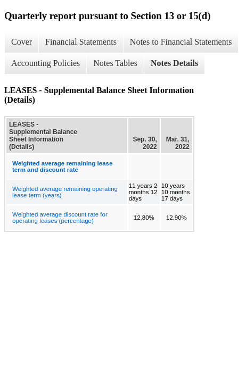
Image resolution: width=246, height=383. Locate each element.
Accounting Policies (45, 63)
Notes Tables (115, 63)
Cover (21, 41)
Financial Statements (81, 41)
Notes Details (174, 63)
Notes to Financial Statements (181, 41)
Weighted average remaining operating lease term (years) (65, 192)
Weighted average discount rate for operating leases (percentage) (60, 217)
